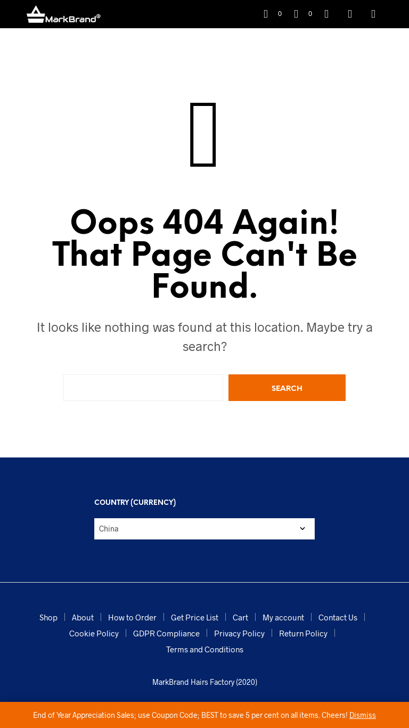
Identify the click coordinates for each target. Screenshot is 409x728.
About (83, 617)
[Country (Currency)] (204, 528)
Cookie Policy (94, 633)
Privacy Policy (239, 633)
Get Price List (194, 617)
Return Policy (303, 633)
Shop (48, 617)
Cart (240, 617)
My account (283, 617)
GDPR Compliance (166, 633)
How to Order (132, 617)
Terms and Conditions (204, 649)
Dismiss (362, 714)
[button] (273, 14)
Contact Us (337, 617)
